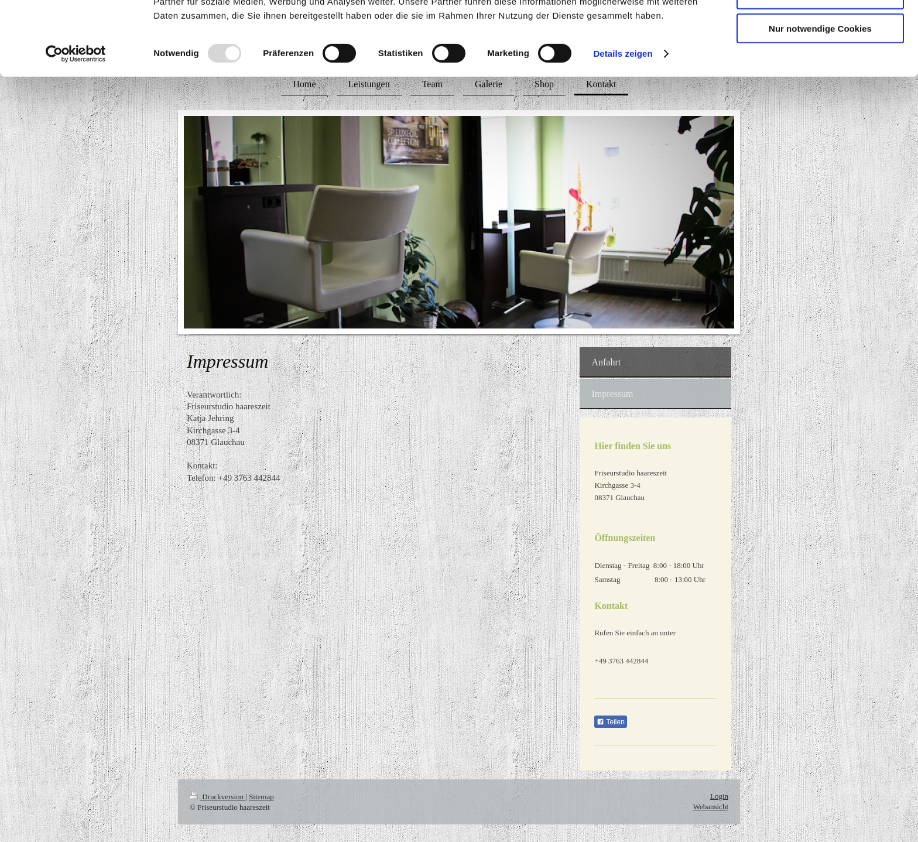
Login (719, 796)
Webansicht (710, 806)
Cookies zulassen (820, 29)
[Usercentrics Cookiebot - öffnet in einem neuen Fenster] (76, 123)
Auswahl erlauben (820, 64)
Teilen (610, 722)
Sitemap (261, 796)
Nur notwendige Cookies (820, 97)
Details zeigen (622, 123)
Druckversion (217, 796)
